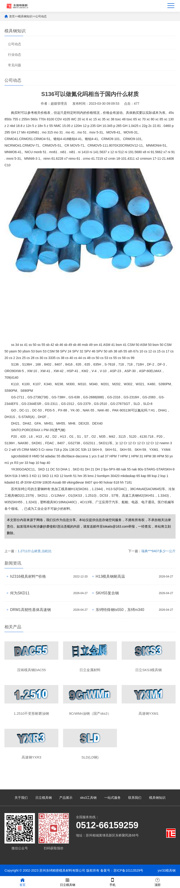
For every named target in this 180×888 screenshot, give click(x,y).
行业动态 (14, 54)
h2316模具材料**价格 (28, 576)
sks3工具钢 (88, 797)
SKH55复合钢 (107, 593)
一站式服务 (112, 797)
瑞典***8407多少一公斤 (158, 551)
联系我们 (134, 797)
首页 (12, 16)
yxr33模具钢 (167, 870)
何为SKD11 (20, 593)
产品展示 (65, 797)
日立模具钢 (43, 797)
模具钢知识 (25, 16)
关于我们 (21, 797)
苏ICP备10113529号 (128, 870)
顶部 (157, 882)
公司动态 (41, 16)
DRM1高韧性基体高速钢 (30, 610)
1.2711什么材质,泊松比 (35, 551)
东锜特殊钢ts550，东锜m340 (120, 610)
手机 (112, 882)
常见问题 (14, 65)
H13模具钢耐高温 (110, 576)
